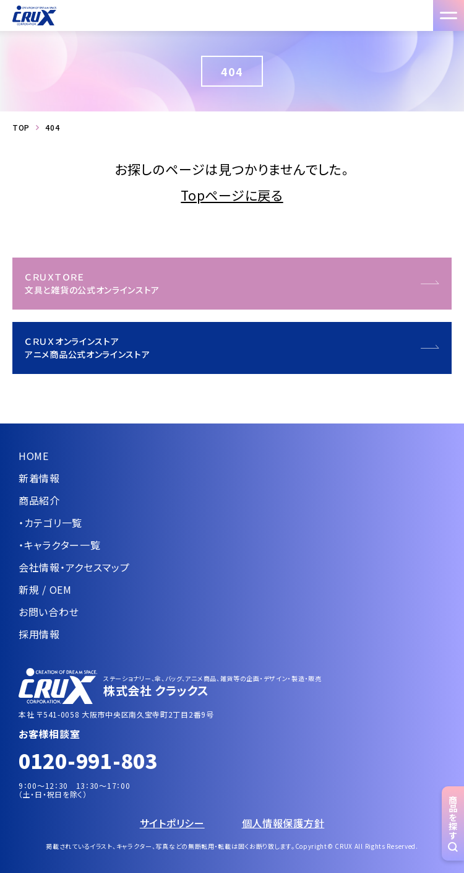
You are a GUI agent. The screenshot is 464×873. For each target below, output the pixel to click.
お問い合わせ (49, 611)
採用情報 (39, 634)
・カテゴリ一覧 (50, 522)
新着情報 (39, 478)
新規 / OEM (45, 589)
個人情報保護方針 (283, 822)
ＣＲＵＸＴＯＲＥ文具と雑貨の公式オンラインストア (92, 283)
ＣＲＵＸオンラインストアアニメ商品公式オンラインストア (87, 347)
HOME (34, 455)
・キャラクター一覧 (59, 544)
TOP (21, 127)
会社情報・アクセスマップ (74, 567)
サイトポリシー (172, 822)
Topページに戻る (232, 195)
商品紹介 (39, 500)
